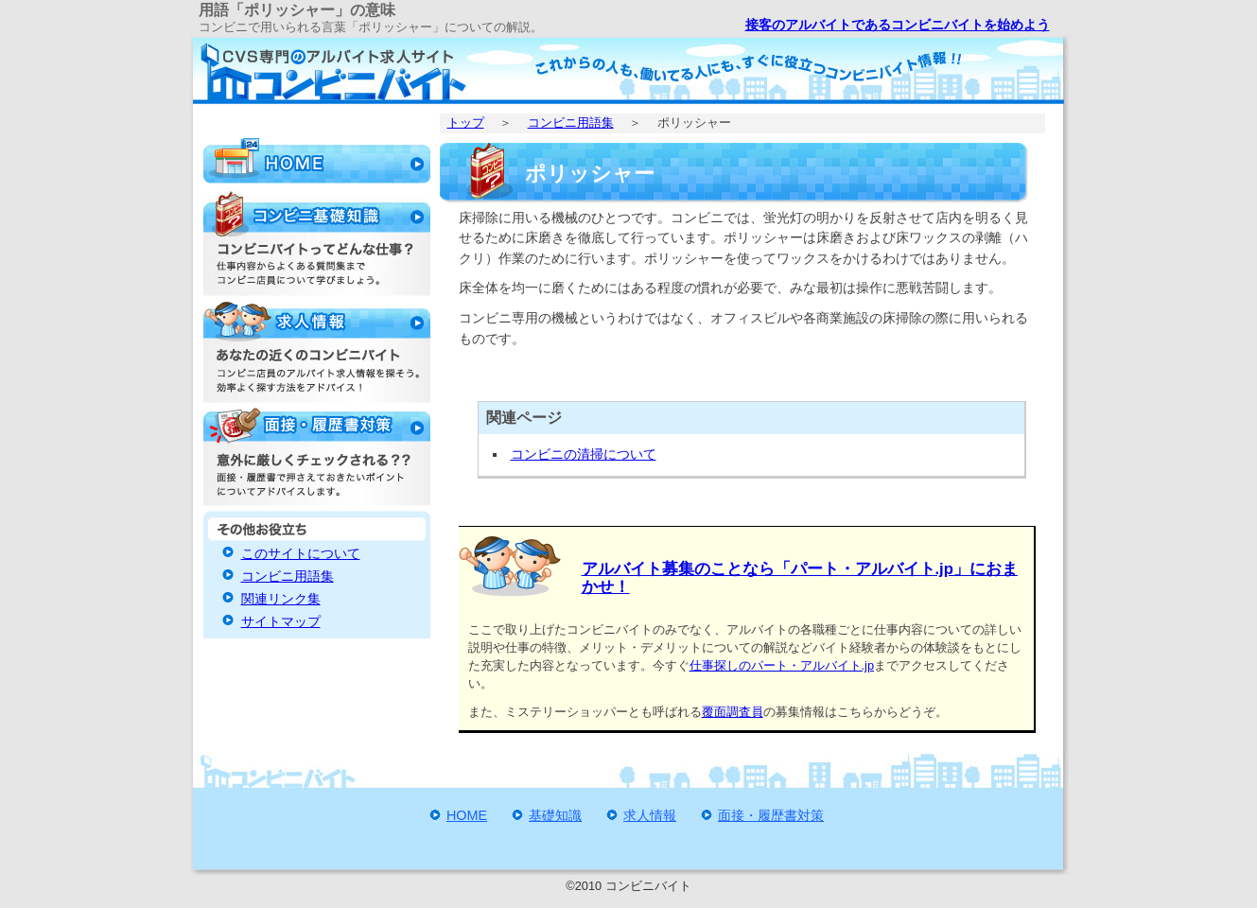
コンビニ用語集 (571, 122)
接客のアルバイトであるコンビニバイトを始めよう (897, 24)
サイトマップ (281, 622)
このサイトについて (300, 554)
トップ (465, 122)
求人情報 (649, 815)
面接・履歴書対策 (771, 815)
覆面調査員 (732, 712)
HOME (466, 815)
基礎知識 (555, 815)
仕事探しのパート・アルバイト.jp (782, 665)
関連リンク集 (281, 599)
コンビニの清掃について (583, 454)
